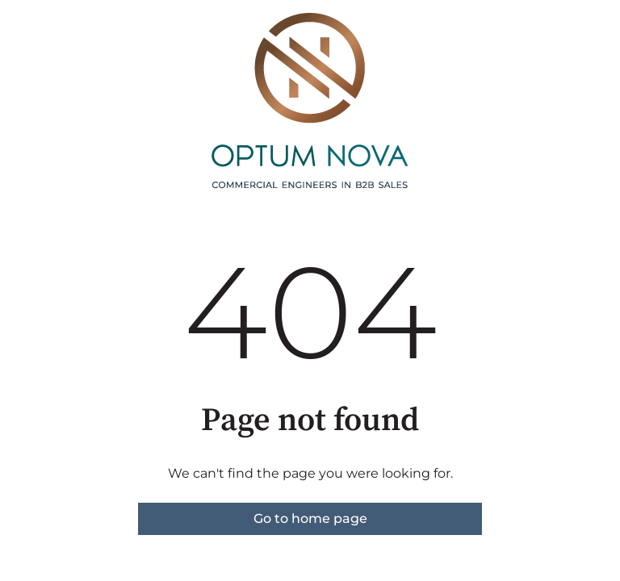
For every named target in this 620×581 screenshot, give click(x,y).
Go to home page (310, 518)
